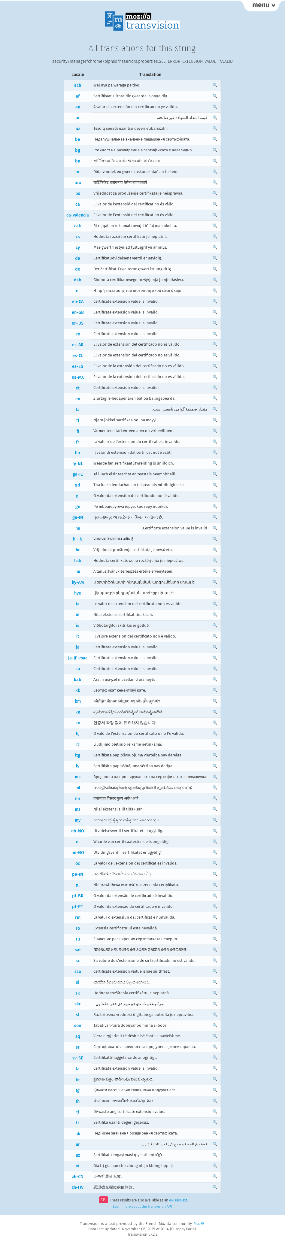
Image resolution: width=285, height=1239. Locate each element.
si (77, 982)
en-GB (78, 312)
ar (78, 117)
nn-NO (77, 852)
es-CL (77, 355)
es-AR (77, 344)
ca (77, 204)
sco (77, 971)
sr (78, 1047)
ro (78, 928)
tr (77, 1122)
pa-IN (77, 874)
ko (77, 723)
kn (77, 712)
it (77, 636)
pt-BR (77, 895)
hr (78, 550)
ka (77, 668)
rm (77, 917)
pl (78, 885)
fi (78, 431)
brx (77, 182)
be (77, 139)
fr (77, 442)
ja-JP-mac (77, 658)
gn (77, 506)
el (78, 290)
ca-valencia (77, 215)
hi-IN (78, 539)
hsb (77, 560)
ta (78, 1068)
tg (78, 1090)
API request (178, 1200)
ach (77, 85)
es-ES (77, 366)
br (77, 171)
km (78, 701)
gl (78, 495)
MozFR (199, 1223)
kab (77, 679)
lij (78, 733)
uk (77, 1133)
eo (77, 334)
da (77, 258)
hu (77, 571)
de (77, 269)
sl (77, 1014)
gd (77, 485)
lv (77, 766)
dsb (77, 280)
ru (78, 939)
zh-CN (77, 1176)
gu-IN (77, 517)
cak (77, 226)
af (78, 96)
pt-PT (77, 906)
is (77, 625)
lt (77, 744)
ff (77, 420)
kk (77, 690)
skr (77, 1004)
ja (78, 647)
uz (78, 1155)
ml (77, 787)
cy (78, 247)
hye (77, 593)
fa (78, 409)
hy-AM (78, 582)
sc (78, 960)
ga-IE (78, 474)
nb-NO (77, 831)
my (77, 820)
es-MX (78, 377)
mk (78, 777)
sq (77, 1036)
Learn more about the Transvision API (142, 1206)
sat (78, 950)
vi (77, 1165)
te (78, 1079)
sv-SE (77, 1058)
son (77, 1025)
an (77, 107)
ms (77, 809)
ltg (77, 755)
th (78, 1101)
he (77, 528)
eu (77, 398)
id (78, 614)
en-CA (77, 301)
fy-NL (77, 463)
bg (77, 150)
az (78, 128)
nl (78, 841)
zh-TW (77, 1187)
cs (78, 236)
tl (77, 1112)
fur (77, 453)
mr (77, 798)
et (78, 388)
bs (77, 193)
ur (78, 1144)
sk (77, 993)
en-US (77, 323)
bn (77, 161)
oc (77, 863)
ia (78, 604)
